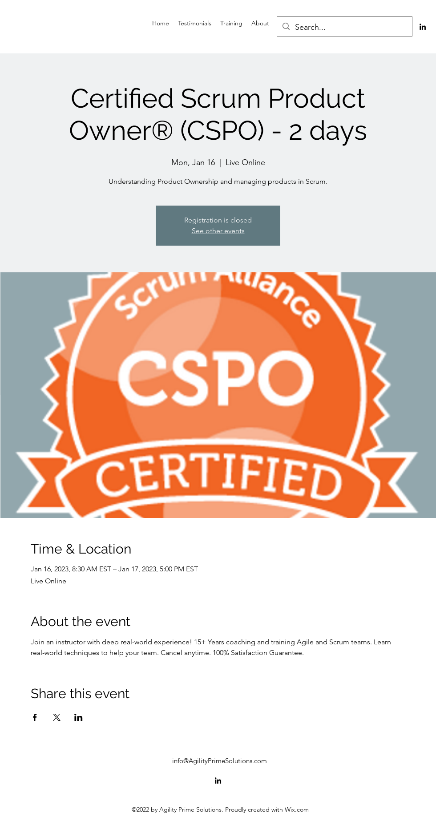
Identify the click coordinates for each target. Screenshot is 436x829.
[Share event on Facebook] (35, 717)
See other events (218, 230)
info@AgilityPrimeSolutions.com (219, 760)
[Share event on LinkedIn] (78, 717)
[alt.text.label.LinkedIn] (422, 26)
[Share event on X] (56, 717)
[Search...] (344, 27)
